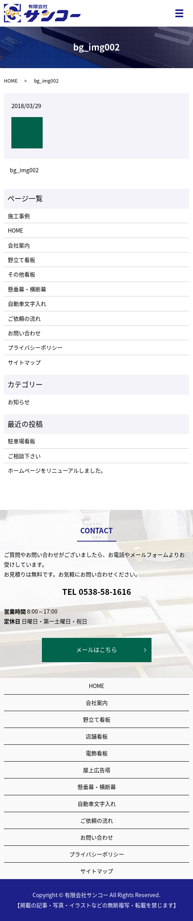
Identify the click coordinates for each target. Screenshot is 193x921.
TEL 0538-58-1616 (96, 591)
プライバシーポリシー (35, 347)
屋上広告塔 (96, 770)
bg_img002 (24, 170)
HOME (11, 80)
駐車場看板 (21, 441)
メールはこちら (96, 649)
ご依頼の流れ (24, 318)
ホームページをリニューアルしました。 (57, 470)
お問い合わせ (24, 333)
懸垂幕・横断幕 (27, 289)
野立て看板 (21, 260)
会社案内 (19, 245)
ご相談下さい (24, 456)
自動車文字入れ (27, 303)
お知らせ (19, 402)
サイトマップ (24, 362)
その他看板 (21, 274)
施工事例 (19, 216)
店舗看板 (97, 736)
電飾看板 (97, 753)
